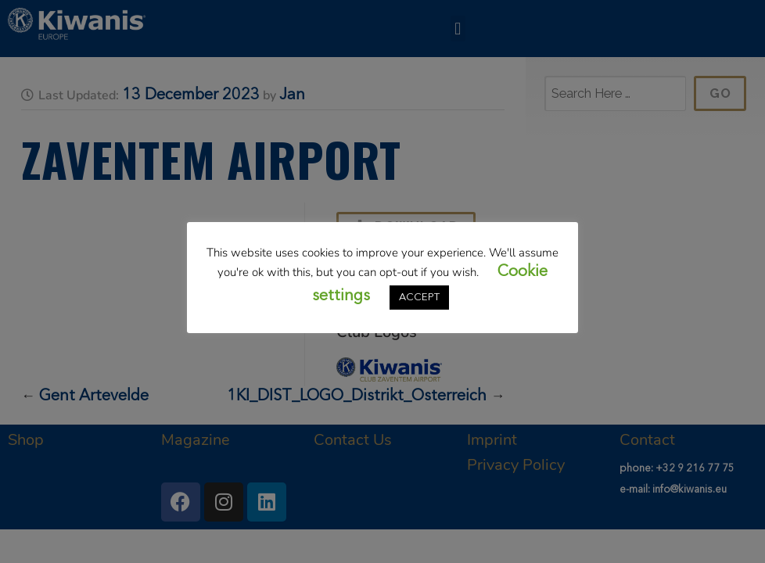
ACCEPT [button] (419, 297)
